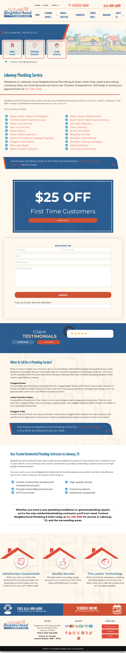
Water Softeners (79, 145)
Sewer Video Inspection (23, 134)
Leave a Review (48, 342)
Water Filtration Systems (24, 149)
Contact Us (57, 5)
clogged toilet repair (89, 427)
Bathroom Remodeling (83, 138)
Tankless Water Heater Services (28, 120)
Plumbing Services (49, 15)
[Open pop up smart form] (94, 611)
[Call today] (31, 611)
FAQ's (110, 638)
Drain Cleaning (78, 127)
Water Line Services (21, 123)
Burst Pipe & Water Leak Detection (89, 120)
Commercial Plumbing (83, 149)
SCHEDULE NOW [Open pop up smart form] (78, 5)
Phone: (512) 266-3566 (47, 635)
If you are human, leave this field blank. (33, 302)
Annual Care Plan (64, 15)
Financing (106, 15)
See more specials (63, 220)
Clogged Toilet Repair (22, 141)
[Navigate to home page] (18, 12)
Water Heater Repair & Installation (29, 116)
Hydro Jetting (17, 130)
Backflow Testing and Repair (86, 141)
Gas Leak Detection (81, 123)
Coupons (38, 5)
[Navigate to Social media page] (66, 634)
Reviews (47, 5)
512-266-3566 (33, 89)
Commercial (79, 15)
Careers (110, 633)
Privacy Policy (110, 628)
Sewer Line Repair (80, 130)
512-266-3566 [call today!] (112, 6)
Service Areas (93, 15)
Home (37, 15)
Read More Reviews (23, 342)
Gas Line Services (19, 127)
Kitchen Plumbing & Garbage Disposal (32, 138)
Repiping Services (80, 134)
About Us (118, 15)
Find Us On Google (47, 638)
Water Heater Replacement (85, 116)
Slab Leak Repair (19, 145)
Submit (63, 295)
